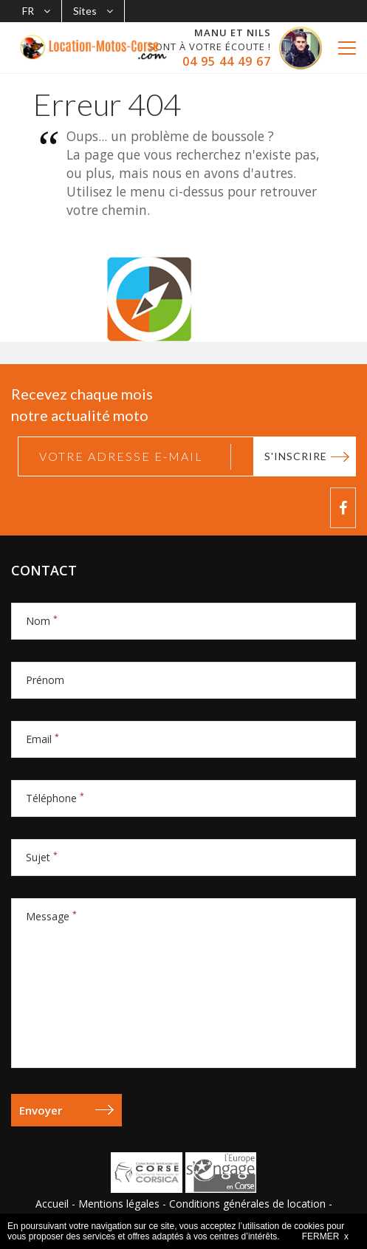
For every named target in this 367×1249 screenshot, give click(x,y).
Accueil (52, 1204)
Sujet (42, 857)
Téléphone (55, 798)
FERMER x (325, 1236)
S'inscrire (295, 456)
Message (51, 916)
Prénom (45, 680)
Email (42, 739)
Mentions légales (119, 1204)
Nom (42, 621)
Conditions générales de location (247, 1204)
